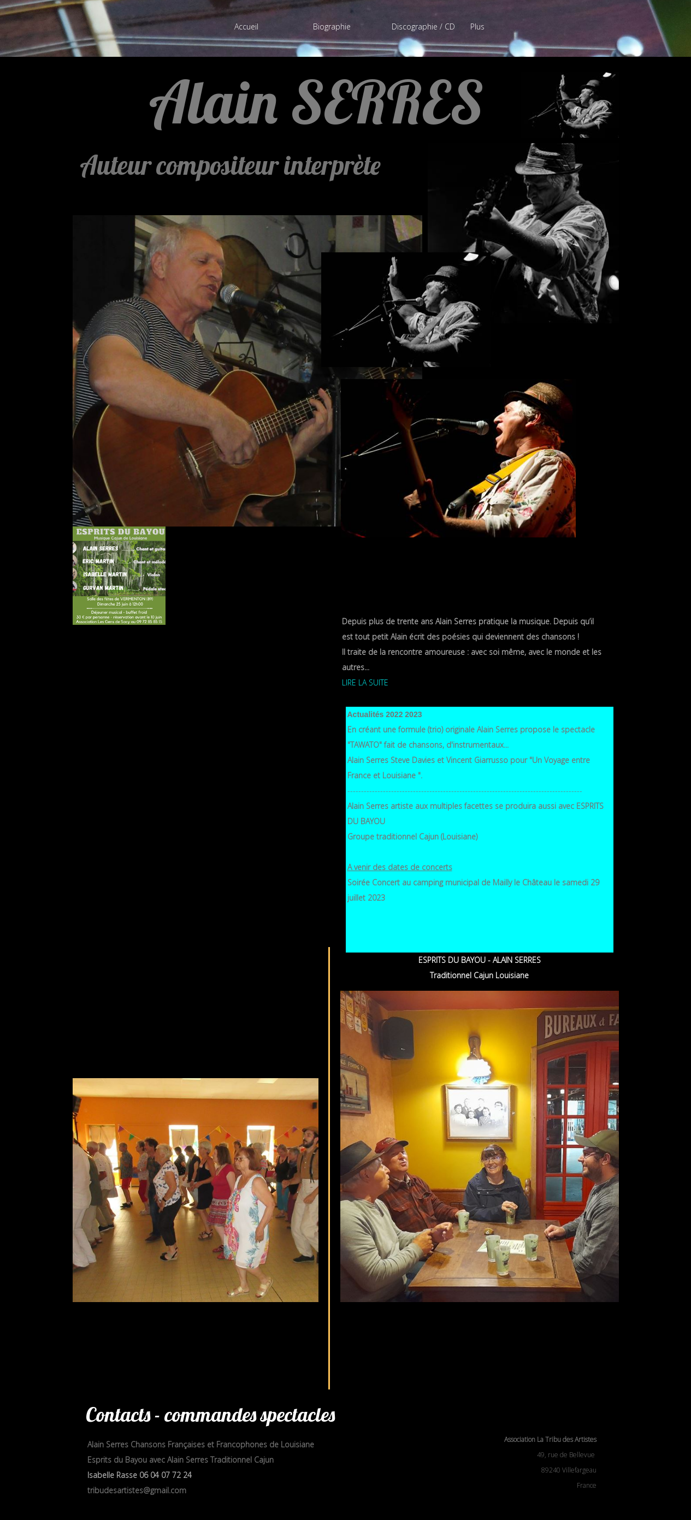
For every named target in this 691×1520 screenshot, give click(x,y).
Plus (477, 26)
